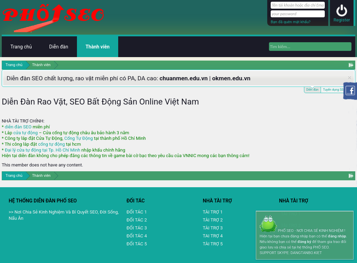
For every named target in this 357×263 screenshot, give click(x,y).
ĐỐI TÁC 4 (137, 235)
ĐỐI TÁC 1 (137, 212)
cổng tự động (51, 144)
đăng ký (304, 241)
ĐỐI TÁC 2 (137, 220)
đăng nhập (337, 236)
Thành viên (98, 46)
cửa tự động (25, 132)
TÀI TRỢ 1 (213, 212)
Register (341, 19)
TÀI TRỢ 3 (213, 227)
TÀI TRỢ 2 (213, 220)
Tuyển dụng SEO (334, 89)
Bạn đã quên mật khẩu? (291, 22)
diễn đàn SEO (18, 126)
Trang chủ (21, 46)
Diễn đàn (312, 89)
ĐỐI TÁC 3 (137, 227)
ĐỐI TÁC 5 (137, 243)
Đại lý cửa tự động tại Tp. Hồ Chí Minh (42, 150)
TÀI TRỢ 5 (213, 243)
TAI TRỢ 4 (213, 235)
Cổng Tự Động (78, 138)
